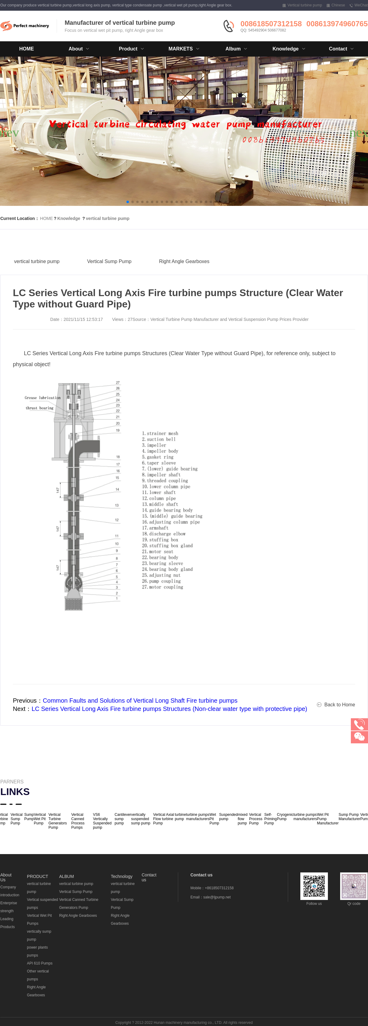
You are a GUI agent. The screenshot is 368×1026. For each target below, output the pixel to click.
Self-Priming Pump (270, 818)
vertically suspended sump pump (140, 818)
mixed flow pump (242, 818)
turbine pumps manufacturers (198, 816)
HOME (26, 48)
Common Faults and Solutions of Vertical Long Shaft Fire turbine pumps (140, 700)
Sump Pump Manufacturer (349, 816)
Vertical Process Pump (255, 818)
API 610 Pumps (39, 963)
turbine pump (180, 816)
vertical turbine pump (107, 218)
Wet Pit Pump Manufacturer (328, 818)
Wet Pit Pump (214, 818)
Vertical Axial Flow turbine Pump (163, 818)
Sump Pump (29, 816)
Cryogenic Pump (285, 816)
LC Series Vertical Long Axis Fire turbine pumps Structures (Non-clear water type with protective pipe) (169, 708)
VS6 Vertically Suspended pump (102, 821)
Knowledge (68, 218)
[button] (127, 202)
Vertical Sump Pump (109, 272)
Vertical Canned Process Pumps (77, 821)
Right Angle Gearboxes (184, 272)
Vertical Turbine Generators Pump (57, 821)
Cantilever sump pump (123, 818)
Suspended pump (228, 816)
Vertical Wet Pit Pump (40, 818)
